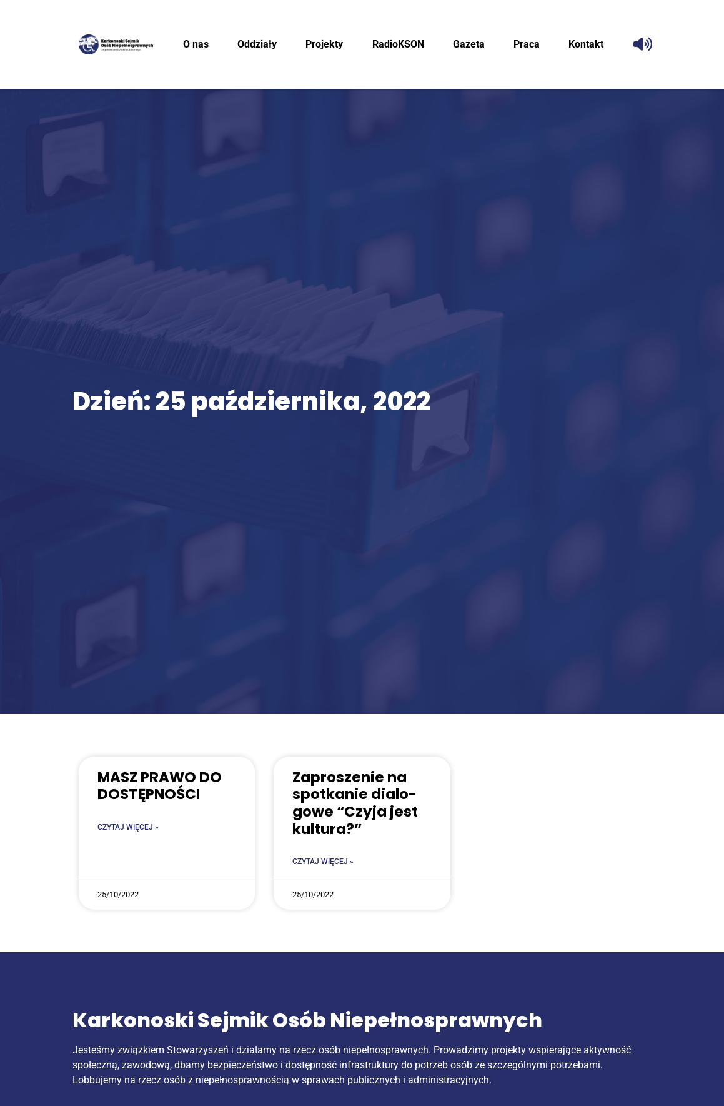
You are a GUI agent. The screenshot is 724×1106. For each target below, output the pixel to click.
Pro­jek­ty (324, 44)
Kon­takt (585, 44)
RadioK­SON (398, 44)
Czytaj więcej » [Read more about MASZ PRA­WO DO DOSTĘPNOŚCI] (128, 827)
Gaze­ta (469, 44)
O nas (196, 44)
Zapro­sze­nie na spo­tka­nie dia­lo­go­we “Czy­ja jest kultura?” (355, 803)
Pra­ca (526, 44)
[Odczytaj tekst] (642, 44)
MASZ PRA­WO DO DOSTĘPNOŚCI (159, 786)
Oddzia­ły (257, 44)
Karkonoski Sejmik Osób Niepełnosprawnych (307, 1020)
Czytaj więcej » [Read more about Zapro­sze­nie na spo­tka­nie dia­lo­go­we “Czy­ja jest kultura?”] (323, 861)
